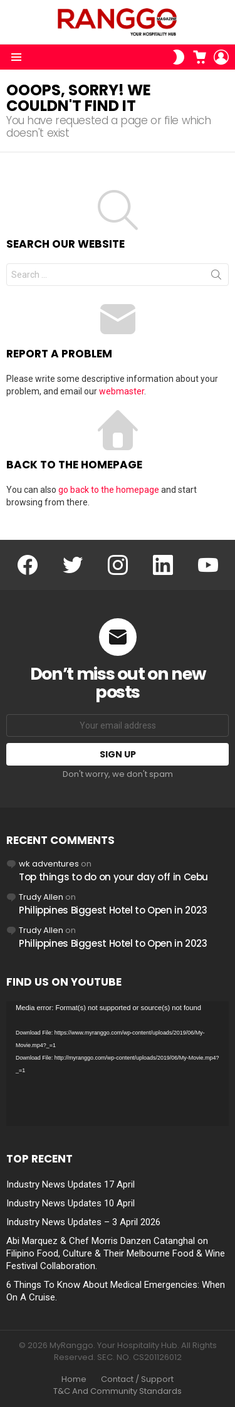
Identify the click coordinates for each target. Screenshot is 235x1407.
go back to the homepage (108, 490)
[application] (117, 1064)
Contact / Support (137, 1379)
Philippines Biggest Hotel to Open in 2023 (113, 910)
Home (73, 1379)
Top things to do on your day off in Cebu (113, 876)
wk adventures (49, 864)
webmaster (121, 391)
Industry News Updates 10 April (70, 1203)
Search (216, 277)
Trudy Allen (41, 897)
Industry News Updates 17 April (70, 1184)
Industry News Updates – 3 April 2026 (83, 1222)
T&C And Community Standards (117, 1391)
